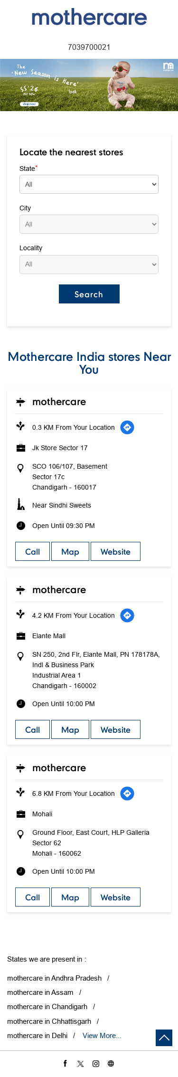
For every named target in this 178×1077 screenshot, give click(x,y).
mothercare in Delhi (37, 1035)
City (25, 208)
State (28, 168)
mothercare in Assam (40, 992)
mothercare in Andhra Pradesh (54, 978)
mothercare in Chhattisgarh (49, 1021)
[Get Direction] (127, 427)
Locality (30, 248)
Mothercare (59, 401)
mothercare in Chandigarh (47, 1006)
